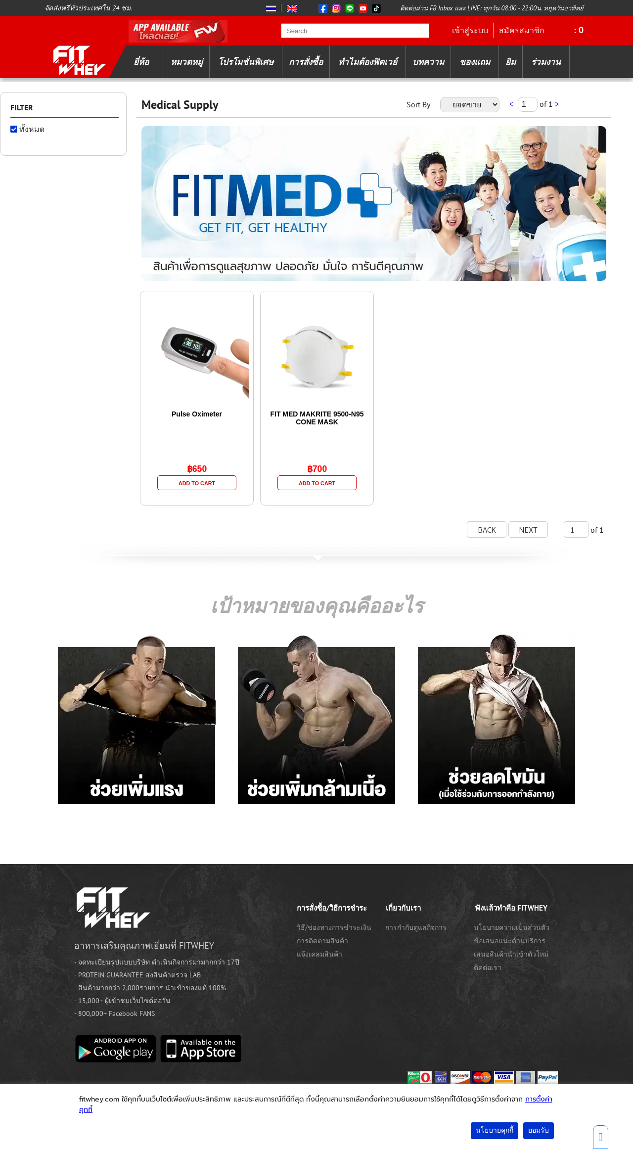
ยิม (510, 61)
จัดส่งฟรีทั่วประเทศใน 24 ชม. (88, 7)
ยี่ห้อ (141, 61)
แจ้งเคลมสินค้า (319, 954)
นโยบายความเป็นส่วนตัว (511, 927)
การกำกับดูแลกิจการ (416, 927)
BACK (487, 529)
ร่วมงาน (546, 61)
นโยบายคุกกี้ (494, 1130)
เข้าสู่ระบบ (470, 30)
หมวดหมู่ (187, 61)
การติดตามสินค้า (322, 940)
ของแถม (474, 61)
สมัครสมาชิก (521, 30)
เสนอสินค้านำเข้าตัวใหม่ (511, 954)
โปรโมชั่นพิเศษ (245, 61)
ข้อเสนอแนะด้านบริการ (509, 940)
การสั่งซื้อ (306, 61)
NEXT (528, 529)
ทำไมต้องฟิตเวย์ (367, 61)
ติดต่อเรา (487, 967)
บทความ (428, 61)
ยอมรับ (538, 1130)
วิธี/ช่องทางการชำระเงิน (334, 927)
